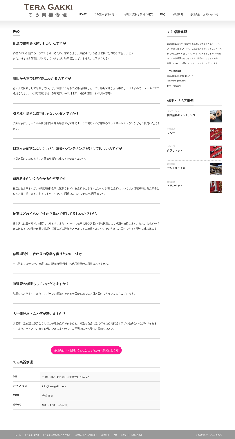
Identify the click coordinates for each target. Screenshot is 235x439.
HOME (83, 14)
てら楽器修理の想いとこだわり (57, 435)
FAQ (162, 14)
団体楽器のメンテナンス (181, 115)
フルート (172, 132)
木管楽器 (171, 129)
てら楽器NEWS (32, 435)
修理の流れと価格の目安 (138, 14)
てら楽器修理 (215, 434)
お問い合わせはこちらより (193, 63)
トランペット (174, 185)
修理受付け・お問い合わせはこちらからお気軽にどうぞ (86, 350)
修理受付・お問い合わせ (204, 14)
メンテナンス (173, 111)
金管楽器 (171, 182)
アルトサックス (176, 168)
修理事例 (178, 14)
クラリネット (174, 150)
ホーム (18, 435)
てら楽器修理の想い (105, 14)
